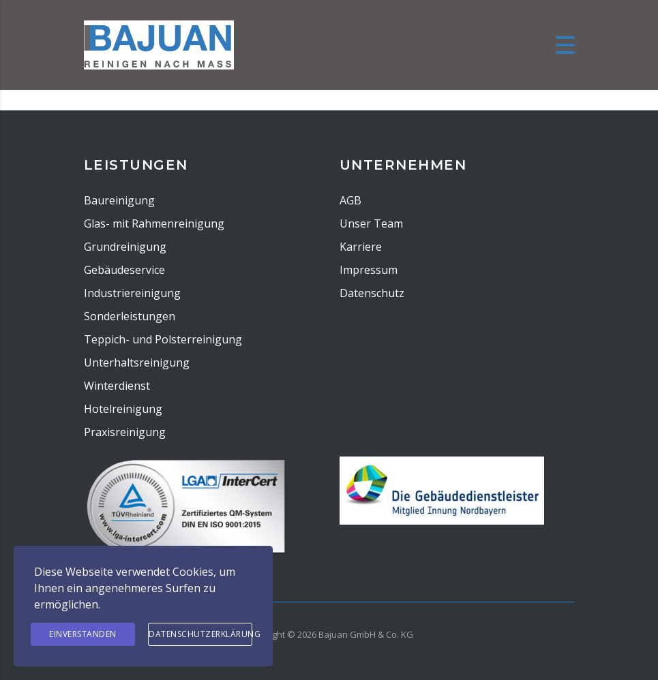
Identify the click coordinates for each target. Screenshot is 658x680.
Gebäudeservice (124, 269)
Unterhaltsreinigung (137, 362)
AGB (350, 200)
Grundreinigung (125, 246)
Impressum (369, 269)
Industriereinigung (132, 292)
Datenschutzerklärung (200, 634)
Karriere (361, 246)
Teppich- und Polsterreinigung (163, 339)
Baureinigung (119, 200)
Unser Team (371, 223)
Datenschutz (372, 292)
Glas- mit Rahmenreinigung (154, 223)
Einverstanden (83, 634)
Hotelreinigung (123, 408)
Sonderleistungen (129, 316)
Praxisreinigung (125, 431)
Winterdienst (117, 385)
